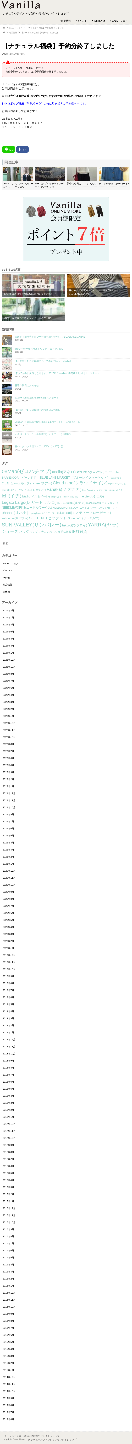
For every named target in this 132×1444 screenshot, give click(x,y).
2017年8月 (8, 1152)
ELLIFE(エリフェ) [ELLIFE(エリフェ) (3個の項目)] (36, 490)
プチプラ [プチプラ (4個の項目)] (35, 532)
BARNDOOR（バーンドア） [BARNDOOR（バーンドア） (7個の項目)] (20, 477)
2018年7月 (8, 1074)
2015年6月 (8, 1335)
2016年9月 (8, 1229)
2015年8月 (8, 1320)
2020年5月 (8, 920)
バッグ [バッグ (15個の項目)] (24, 531)
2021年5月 (8, 835)
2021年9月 (8, 814)
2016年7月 (8, 1243)
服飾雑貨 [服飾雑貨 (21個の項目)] (79, 531)
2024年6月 (8, 631)
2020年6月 (8, 913)
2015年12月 (9, 1292)
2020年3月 (8, 934)
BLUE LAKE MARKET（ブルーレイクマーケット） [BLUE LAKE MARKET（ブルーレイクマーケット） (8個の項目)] (75, 477)
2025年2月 (8, 610)
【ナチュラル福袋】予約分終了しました (45, 28)
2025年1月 (8, 617)
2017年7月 (8, 1159)
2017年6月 (8, 1166)
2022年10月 (9, 737)
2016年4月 (8, 1264)
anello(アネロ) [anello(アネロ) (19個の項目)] (64, 472)
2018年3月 (8, 1102)
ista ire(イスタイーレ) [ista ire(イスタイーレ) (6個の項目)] (36, 496)
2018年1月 (8, 1117)
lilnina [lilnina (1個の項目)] (59, 503)
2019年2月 (8, 1025)
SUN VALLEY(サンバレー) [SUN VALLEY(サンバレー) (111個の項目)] (32, 524)
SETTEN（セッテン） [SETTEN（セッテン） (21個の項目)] (48, 518)
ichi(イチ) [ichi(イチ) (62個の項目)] (11, 495)
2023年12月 (9, 659)
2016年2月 (8, 1278)
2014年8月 (8, 1405)
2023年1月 (8, 716)
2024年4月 (8, 638)
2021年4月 (8, 842)
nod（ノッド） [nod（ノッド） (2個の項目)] (114, 508)
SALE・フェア (120, 20)
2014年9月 (8, 1398)
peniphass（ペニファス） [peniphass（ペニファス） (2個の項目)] (44, 513)
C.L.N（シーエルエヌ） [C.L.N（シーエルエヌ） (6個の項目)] (17, 483)
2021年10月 (9, 807)
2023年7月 (8, 680)
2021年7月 (8, 821)
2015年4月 (8, 1349)
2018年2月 (8, 1109)
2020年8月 (8, 898)
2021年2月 (8, 856)
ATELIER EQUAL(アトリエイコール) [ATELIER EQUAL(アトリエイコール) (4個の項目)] (97, 472)
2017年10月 (9, 1138)
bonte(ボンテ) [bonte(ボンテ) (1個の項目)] (116, 478)
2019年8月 (8, 983)
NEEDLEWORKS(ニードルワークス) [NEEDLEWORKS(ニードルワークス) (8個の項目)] (27, 507)
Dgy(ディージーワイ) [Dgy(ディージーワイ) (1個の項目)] (117, 484)
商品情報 (66, 20)
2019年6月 (8, 997)
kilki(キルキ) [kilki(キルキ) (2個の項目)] (56, 497)
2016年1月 (8, 1285)
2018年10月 (9, 1053)
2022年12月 (9, 723)
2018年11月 (9, 1046)
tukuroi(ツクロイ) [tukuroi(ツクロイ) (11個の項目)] (74, 525)
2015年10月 (9, 1306)
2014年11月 (9, 1384)
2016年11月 (9, 1215)
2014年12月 (9, 1377)
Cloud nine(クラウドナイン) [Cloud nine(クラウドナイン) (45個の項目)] (80, 482)
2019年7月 (8, 990)
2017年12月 (9, 1124)
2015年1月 (8, 1370)
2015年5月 (8, 1342)
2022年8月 (8, 744)
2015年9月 (8, 1313)
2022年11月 (9, 730)
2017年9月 (8, 1145)
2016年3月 (8, 1271)
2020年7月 (8, 906)
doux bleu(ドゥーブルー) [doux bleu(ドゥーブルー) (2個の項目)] (14, 490)
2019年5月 (8, 1004)
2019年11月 (9, 962)
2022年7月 (8, 751)
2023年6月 (8, 687)
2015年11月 (9, 1299)
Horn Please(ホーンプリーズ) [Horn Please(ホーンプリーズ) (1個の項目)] (94, 490)
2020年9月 (8, 891)
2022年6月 (8, 758)
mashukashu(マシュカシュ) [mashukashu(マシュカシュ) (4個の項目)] (102, 503)
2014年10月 (9, 1391)
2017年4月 (8, 1180)
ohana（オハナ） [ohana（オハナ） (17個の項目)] (16, 513)
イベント (82, 20)
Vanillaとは (99, 20)
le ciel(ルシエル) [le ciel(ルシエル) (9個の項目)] (92, 496)
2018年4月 (8, 1095)
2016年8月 (8, 1236)
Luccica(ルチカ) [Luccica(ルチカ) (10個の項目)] (74, 502)
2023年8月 (8, 673)
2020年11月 (9, 877)
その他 (6, 577)
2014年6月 (8, 1419)
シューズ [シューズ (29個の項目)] (10, 531)
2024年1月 (8, 652)
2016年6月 (8, 1250)
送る (8, 149)
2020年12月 (9, 870)
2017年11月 (9, 1131)
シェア (22, 149)
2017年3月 (8, 1187)
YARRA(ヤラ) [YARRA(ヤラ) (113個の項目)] (103, 524)
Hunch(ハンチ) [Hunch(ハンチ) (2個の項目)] (114, 490)
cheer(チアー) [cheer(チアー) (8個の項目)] (42, 483)
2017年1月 (8, 1201)
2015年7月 (8, 1327)
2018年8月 (8, 1067)
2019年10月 (9, 969)
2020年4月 (8, 927)
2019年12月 (9, 955)
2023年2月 (8, 709)
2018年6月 (8, 1081)
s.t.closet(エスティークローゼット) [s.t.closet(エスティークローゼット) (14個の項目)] (84, 513)
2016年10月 (9, 1222)
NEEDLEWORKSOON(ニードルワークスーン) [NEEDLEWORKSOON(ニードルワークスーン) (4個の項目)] (79, 507)
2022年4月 (8, 765)
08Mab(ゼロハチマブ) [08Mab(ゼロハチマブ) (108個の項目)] (26, 471)
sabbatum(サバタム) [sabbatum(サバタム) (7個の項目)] (15, 518)
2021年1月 (8, 863)
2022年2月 (8, 779)
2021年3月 (8, 849)
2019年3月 (8, 1018)
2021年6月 (8, 828)
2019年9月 (8, 976)
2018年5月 (8, 1088)
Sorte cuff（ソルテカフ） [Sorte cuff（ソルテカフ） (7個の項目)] (84, 518)
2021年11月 (9, 800)
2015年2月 (8, 1363)
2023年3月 (8, 702)
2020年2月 (8, 941)
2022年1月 (8, 786)
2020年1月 (8, 948)
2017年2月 (8, 1194)
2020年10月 (9, 884)
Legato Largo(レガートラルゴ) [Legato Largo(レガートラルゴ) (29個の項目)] (29, 502)
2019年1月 (8, 1032)
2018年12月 (9, 1039)
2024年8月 (8, 624)
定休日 (6, 591)
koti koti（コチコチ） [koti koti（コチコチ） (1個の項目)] (72, 497)
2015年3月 (8, 1356)
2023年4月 (8, 695)
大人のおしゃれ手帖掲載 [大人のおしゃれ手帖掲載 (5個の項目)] (56, 531)
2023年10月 (9, 666)
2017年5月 (8, 1173)
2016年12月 (9, 1208)
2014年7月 (8, 1412)
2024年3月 (8, 645)
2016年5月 (8, 1257)
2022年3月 (8, 772)
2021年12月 (9, 793)
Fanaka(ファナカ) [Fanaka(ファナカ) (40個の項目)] (64, 489)
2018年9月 (8, 1060)
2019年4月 (8, 1011)
